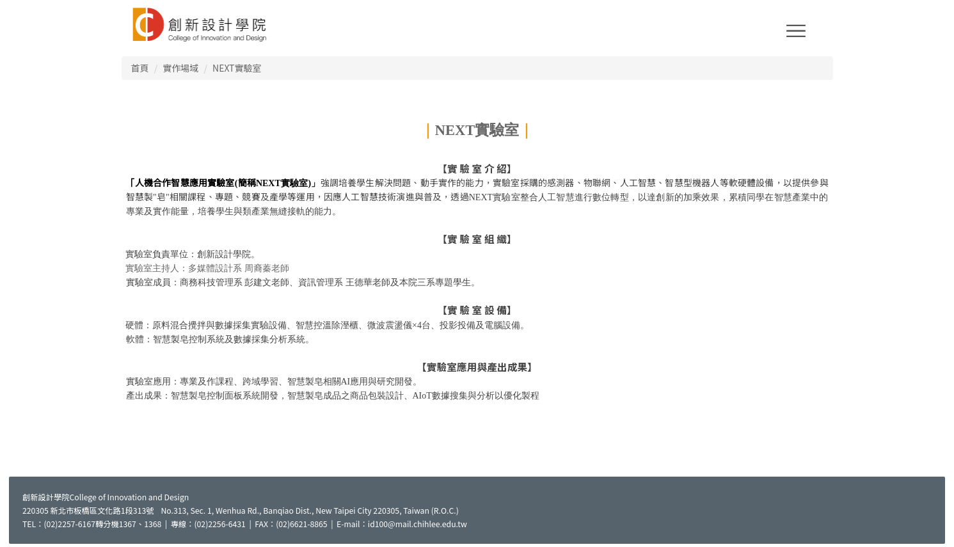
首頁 (140, 67)
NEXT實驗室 (236, 67)
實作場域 (180, 67)
